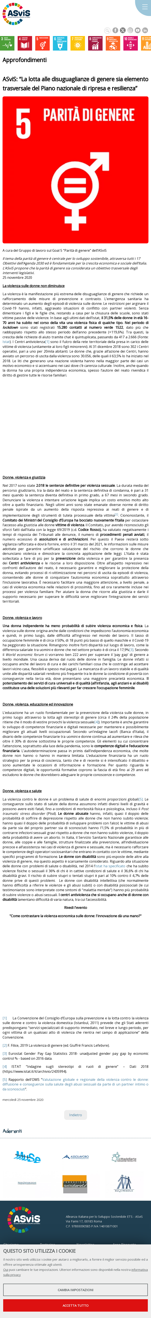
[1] (47, 341)
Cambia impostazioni (75, 1290)
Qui (5, 1269)
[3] (131, 649)
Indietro (75, 1115)
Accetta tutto (76, 1305)
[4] (96, 722)
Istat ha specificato (110, 866)
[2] (5, 1045)
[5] (140, 799)
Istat (6, 341)
